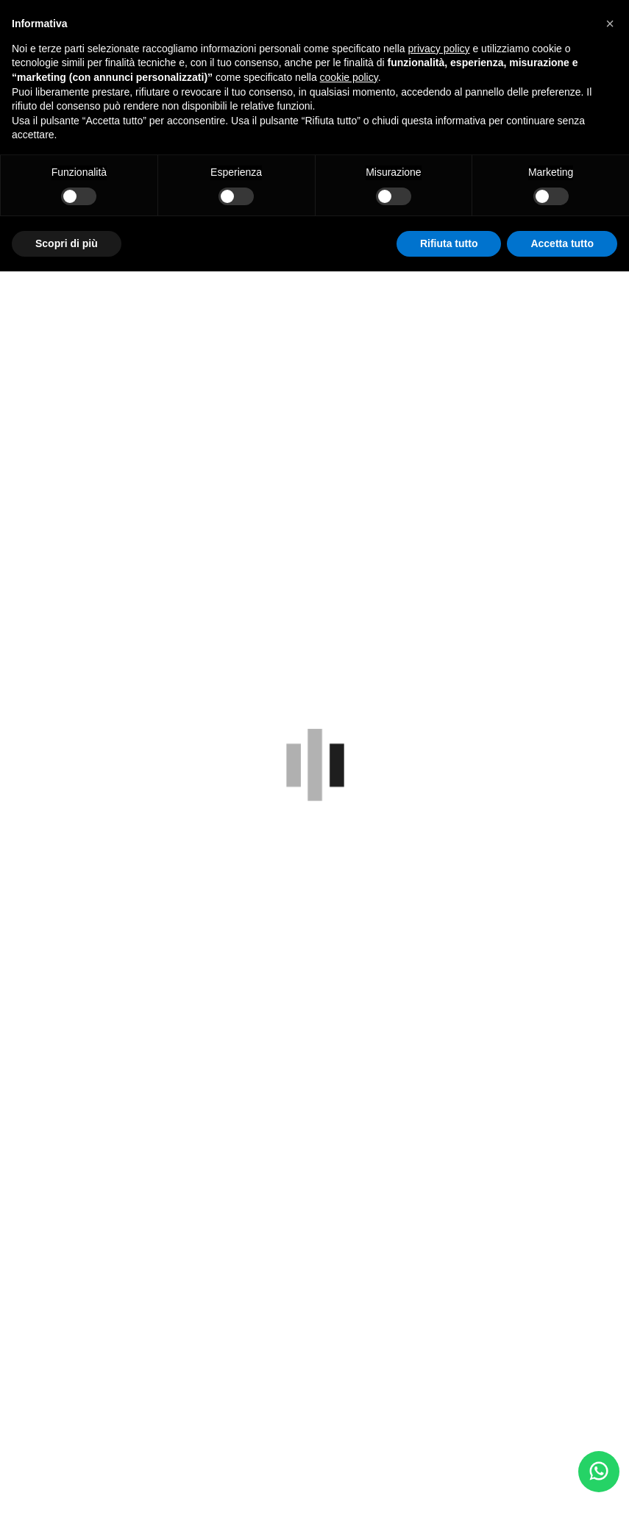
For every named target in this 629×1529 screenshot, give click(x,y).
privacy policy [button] (439, 48)
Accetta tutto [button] (562, 243)
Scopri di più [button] (66, 243)
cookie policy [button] (349, 77)
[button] (610, 23)
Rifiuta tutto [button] (449, 243)
